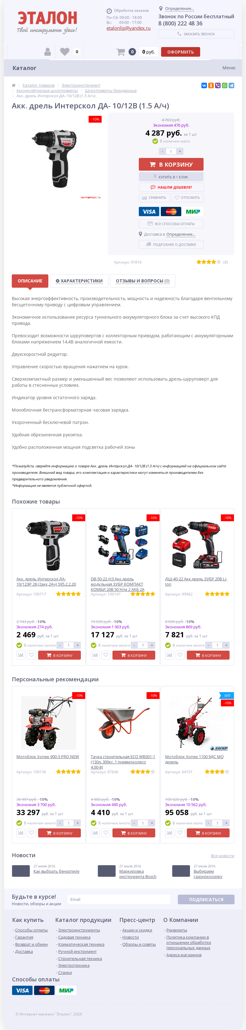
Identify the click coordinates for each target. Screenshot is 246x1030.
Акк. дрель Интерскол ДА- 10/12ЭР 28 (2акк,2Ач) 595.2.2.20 (46, 581)
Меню (228, 68)
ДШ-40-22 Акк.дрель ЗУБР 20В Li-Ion (196, 581)
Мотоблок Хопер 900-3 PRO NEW (47, 756)
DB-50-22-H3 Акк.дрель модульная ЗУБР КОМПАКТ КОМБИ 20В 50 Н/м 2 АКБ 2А (117, 584)
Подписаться (206, 899)
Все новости (222, 855)
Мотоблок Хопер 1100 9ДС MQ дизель (194, 759)
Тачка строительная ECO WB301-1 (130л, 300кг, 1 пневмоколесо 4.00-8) (123, 762)
